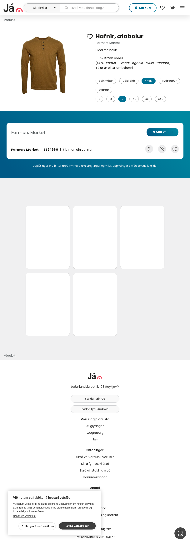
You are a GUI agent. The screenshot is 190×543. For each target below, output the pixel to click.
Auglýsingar (95, 426)
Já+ (95, 439)
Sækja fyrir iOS (95, 399)
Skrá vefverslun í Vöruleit (95, 457)
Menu (182, 7)
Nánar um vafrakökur (24, 515)
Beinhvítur (106, 81)
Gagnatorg (95, 432)
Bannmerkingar (95, 477)
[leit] (89, 8)
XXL (160, 99)
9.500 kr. (160, 132)
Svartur (104, 90)
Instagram (104, 529)
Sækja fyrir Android (95, 409)
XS (146, 99)
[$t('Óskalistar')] (162, 7)
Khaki (148, 81)
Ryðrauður (169, 81)
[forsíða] (13, 7)
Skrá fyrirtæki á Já (95, 463)
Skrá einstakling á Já (95, 470)
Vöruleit (10, 20)
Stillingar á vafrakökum (38, 526)
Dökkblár (128, 81)
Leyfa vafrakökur (77, 526)
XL (134, 99)
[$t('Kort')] (172, 7)
